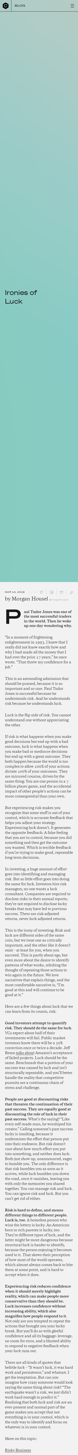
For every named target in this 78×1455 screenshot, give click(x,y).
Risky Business (18, 1450)
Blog (20, 5)
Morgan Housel (30, 599)
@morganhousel (58, 600)
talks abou (24, 1053)
